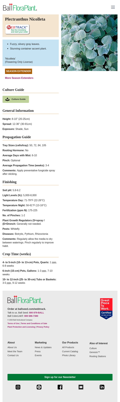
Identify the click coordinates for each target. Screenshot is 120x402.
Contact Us (13, 355)
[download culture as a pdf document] (15, 99)
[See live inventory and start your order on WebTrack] (17, 29)
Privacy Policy (43, 327)
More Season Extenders (19, 78)
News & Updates (43, 347)
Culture (93, 348)
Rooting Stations (97, 356)
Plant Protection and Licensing (21, 327)
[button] (113, 7)
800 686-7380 (31, 316)
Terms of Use (13, 323)
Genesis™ (94, 352)
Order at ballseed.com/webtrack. (27, 309)
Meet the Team (15, 351)
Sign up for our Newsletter (60, 377)
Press (38, 351)
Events (38, 355)
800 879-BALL (36, 312)
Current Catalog (70, 351)
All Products (68, 347)
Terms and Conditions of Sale (34, 323)
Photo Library (69, 355)
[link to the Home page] (19, 7)
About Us (12, 347)
